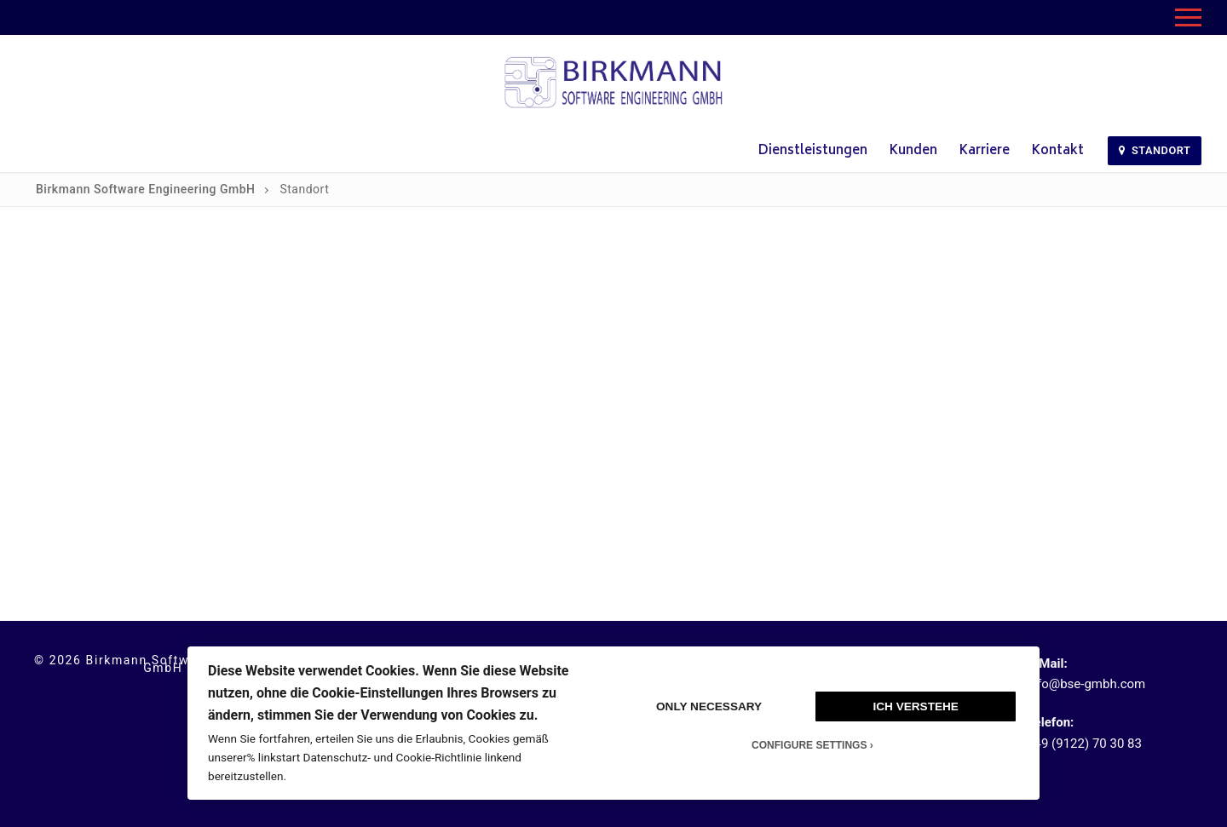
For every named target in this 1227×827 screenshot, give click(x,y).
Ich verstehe (915, 706)
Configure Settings (809, 745)
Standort (1154, 150)
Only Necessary (709, 706)
